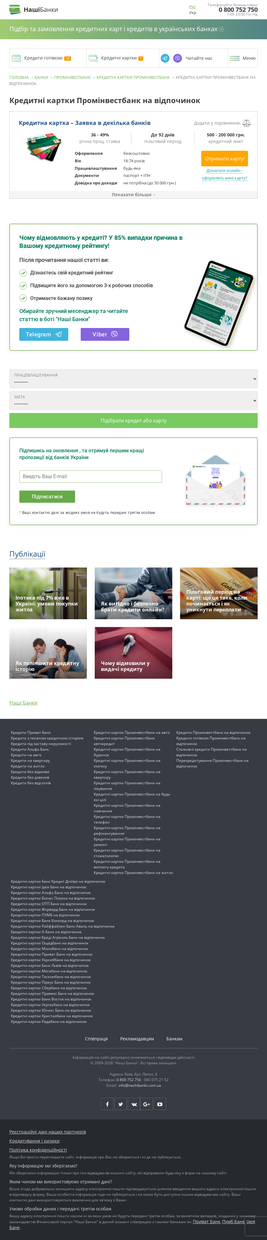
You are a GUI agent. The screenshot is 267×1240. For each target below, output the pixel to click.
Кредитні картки (122, 58)
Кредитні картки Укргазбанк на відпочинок (50, 1004)
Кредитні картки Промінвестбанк (133, 77)
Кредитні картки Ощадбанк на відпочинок (49, 943)
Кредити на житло (28, 766)
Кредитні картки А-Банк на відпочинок (46, 931)
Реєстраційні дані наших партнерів (47, 1132)
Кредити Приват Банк (31, 732)
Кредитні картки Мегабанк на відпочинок (49, 971)
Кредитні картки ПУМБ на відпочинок (45, 915)
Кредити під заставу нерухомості (41, 743)
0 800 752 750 (238, 10)
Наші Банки (23, 702)
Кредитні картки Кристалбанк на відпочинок (52, 1016)
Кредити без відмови (30, 771)
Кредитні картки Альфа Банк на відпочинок (51, 892)
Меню (249, 58)
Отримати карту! (225, 158)
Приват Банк (206, 1221)
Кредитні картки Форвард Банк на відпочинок (53, 909)
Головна (19, 77)
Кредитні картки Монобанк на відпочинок (49, 948)
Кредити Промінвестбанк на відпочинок (213, 732)
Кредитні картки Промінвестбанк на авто (132, 732)
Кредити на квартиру (30, 760)
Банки (41, 77)
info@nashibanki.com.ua (140, 1085)
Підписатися (47, 497)
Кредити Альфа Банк (30, 749)
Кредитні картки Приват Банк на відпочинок (52, 954)
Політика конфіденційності (38, 1150)
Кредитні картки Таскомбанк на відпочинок (51, 976)
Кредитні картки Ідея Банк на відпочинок (48, 887)
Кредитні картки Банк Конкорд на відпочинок (52, 920)
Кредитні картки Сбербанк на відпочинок (49, 988)
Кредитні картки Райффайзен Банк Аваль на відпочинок (63, 926)
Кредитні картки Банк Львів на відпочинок (50, 965)
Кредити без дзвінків (30, 777)
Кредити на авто (26, 755)
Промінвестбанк (72, 77)
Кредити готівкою (47, 58)
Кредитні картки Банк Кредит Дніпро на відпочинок (58, 881)
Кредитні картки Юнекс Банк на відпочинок (51, 1010)
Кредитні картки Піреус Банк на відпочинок (51, 982)
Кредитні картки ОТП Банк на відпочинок (49, 903)
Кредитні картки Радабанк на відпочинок (49, 1021)
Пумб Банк (233, 1221)
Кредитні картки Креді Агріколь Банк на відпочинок (58, 937)
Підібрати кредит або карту (133, 420)
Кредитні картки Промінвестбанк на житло (133, 872)
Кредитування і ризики (34, 1141)
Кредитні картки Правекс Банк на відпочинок (52, 993)
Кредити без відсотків (31, 783)
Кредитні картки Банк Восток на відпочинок (51, 999)
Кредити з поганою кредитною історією (47, 738)
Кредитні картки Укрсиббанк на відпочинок (51, 959)
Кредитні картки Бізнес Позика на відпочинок (53, 898)
